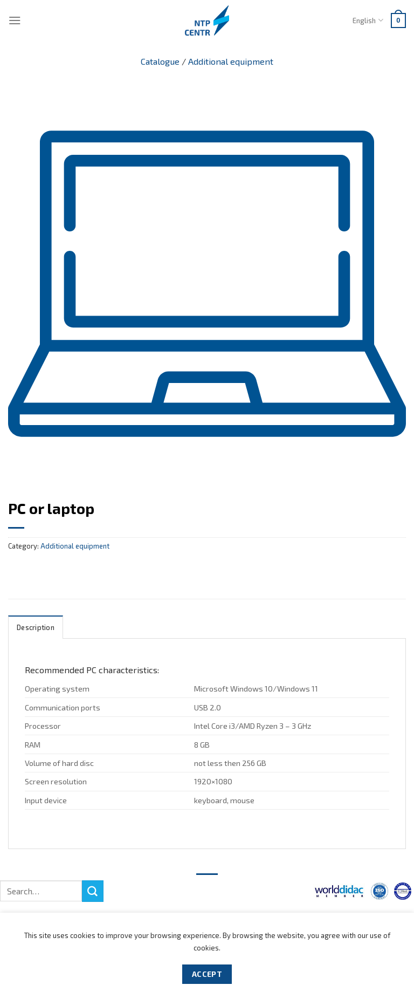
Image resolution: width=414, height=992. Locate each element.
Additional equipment (230, 61)
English (368, 20)
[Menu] (15, 20)
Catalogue (160, 61)
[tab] (35, 627)
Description (35, 627)
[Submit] (93, 891)
